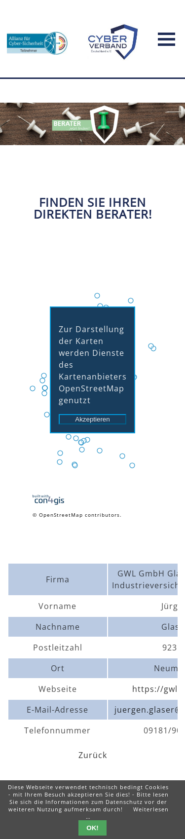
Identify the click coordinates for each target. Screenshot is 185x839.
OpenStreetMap (61, 514)
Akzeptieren (92, 419)
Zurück (92, 755)
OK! (92, 828)
